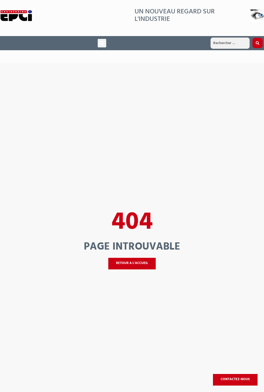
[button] (102, 43)
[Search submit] (257, 43)
